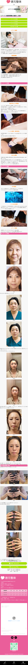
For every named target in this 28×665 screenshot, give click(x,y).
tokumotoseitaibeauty (14, 633)
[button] (14, 5)
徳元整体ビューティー (6, 633)
